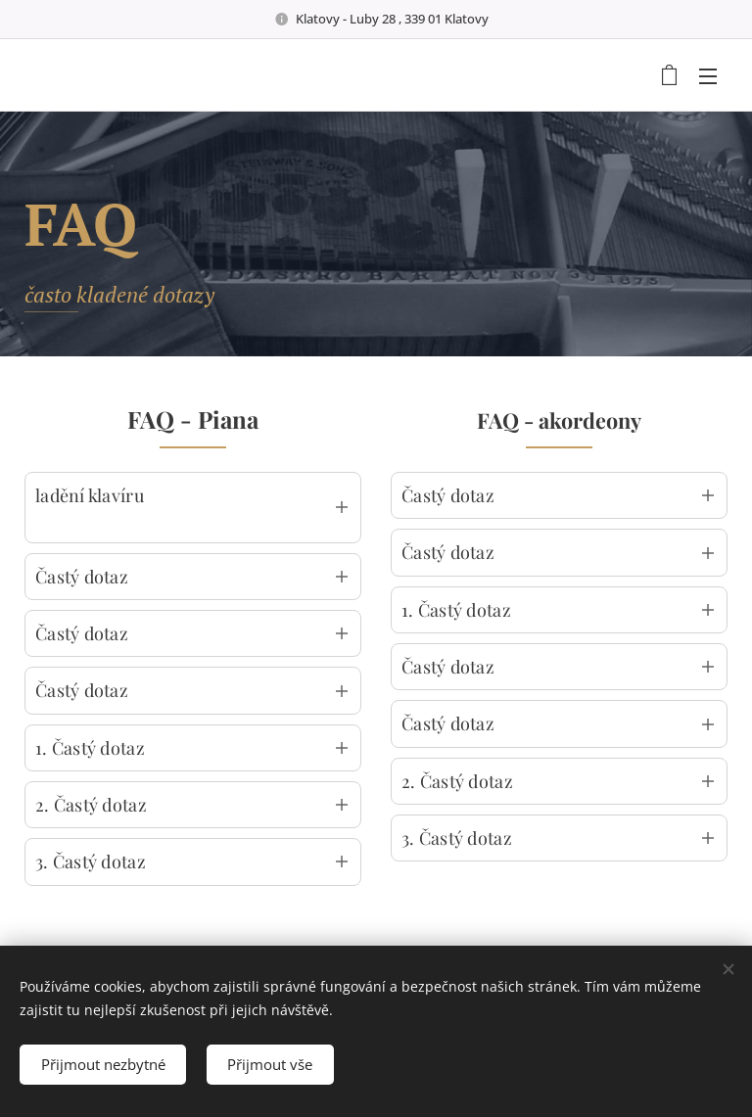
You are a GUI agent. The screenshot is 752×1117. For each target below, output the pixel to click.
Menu (708, 76)
